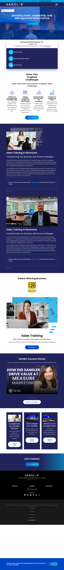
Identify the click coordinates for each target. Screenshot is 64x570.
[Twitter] (39, 495)
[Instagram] (27, 495)
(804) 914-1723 (33, 44)
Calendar (32, 486)
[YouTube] (30, 495)
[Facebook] (24, 495)
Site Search (49, 486)
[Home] (14, 4)
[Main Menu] (56, 4)
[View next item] (35, 397)
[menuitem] (32, 508)
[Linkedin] (36, 495)
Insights (15, 486)
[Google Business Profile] (33, 495)
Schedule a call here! (45, 1)
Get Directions (47, 46)
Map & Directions (32, 479)
